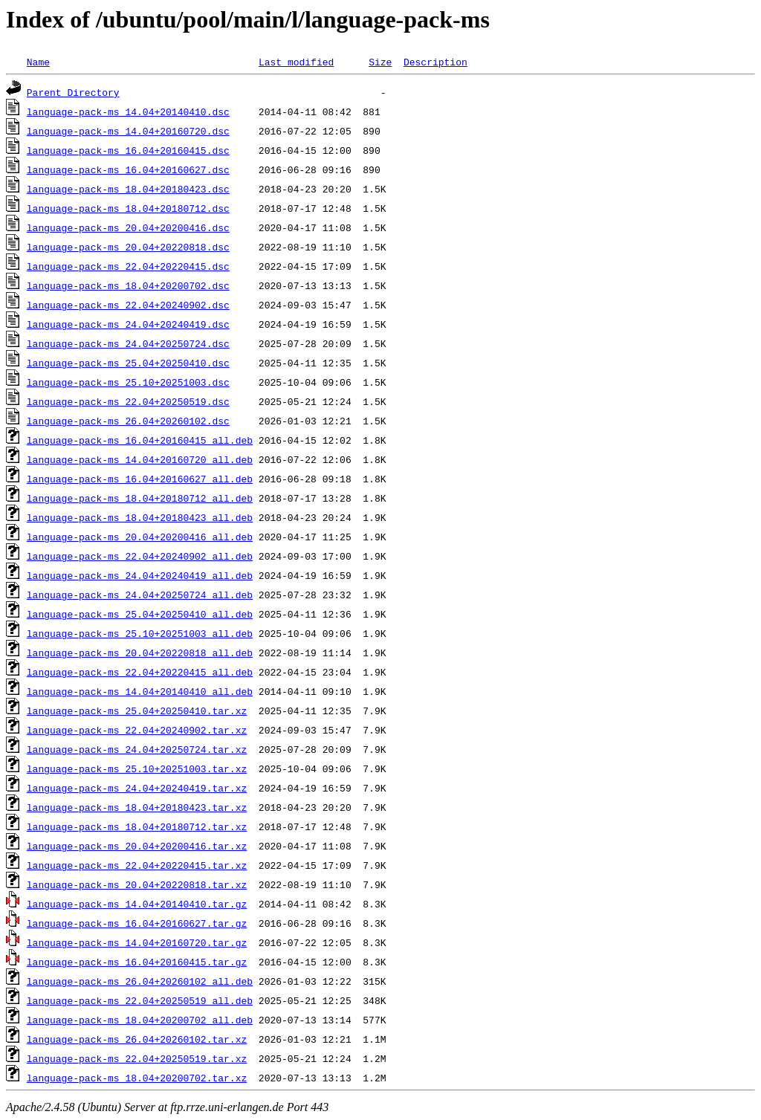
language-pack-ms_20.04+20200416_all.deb (140, 536)
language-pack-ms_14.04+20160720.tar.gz (137, 942)
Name (38, 61)
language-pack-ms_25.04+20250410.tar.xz (137, 710)
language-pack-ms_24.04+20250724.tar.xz (137, 749)
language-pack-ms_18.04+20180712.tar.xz (137, 826)
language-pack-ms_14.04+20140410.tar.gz (137, 903)
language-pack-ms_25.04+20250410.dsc (128, 362)
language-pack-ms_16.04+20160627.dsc (128, 169)
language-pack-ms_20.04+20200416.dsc (128, 227)
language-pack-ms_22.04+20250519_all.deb (140, 1000)
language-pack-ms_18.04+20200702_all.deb (140, 1019)
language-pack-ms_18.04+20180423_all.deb (140, 517)
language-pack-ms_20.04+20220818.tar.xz (137, 884)
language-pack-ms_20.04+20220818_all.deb (140, 652)
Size (380, 61)
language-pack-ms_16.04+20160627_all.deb (140, 478)
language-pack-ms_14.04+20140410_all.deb (140, 691)
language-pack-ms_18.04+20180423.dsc (128, 188)
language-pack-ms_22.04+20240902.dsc (128, 304)
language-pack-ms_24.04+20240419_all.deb (140, 575)
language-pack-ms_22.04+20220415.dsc (128, 266)
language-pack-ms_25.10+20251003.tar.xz (137, 768)
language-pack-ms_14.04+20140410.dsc (128, 111)
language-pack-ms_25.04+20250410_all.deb (140, 614)
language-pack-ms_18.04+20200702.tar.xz (137, 1077)
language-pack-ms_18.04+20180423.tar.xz (137, 807)
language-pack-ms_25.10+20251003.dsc (128, 382)
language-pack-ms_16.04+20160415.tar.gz (137, 961)
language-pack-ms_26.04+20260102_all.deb (140, 981)
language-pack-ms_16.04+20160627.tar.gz (137, 923)
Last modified (296, 61)
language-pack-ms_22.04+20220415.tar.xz (137, 865)
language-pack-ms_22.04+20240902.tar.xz (137, 730)
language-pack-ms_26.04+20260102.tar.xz (137, 1039)
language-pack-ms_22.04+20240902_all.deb (140, 556)
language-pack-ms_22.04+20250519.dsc (128, 401)
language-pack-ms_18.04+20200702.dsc (128, 285)
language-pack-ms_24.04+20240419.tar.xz (137, 787)
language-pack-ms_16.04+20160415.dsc (128, 150)
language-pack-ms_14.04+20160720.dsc (128, 130)
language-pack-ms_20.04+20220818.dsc (128, 246)
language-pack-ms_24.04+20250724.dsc (128, 343)
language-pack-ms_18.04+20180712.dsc (128, 208)
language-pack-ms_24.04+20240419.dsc (128, 324)
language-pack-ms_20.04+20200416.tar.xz (137, 845)
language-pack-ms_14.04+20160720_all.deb (140, 459)
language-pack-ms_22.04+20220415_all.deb (140, 672)
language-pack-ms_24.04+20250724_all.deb (140, 594)
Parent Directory (73, 92)
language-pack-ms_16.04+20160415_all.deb (140, 440)
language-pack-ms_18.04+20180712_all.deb (140, 498)
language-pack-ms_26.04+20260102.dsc (128, 420)
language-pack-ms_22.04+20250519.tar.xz (137, 1058)
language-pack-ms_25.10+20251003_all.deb (140, 633)
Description (435, 61)
